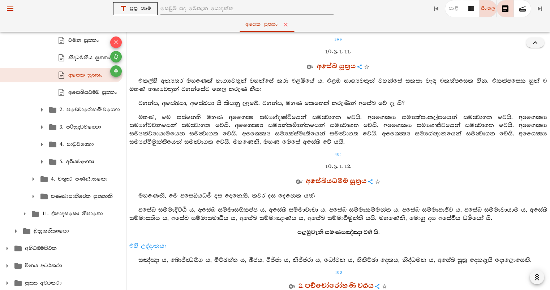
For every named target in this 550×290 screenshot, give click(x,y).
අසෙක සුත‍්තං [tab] (277, 24)
